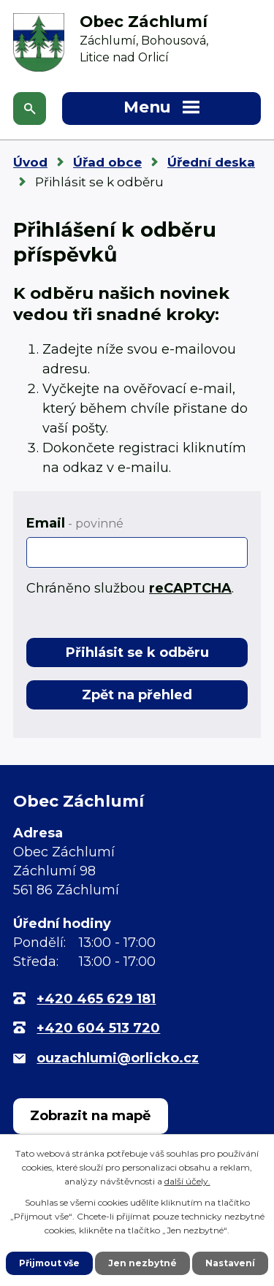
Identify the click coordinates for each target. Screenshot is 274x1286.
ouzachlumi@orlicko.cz (118, 1058)
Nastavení (230, 1263)
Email (74, 523)
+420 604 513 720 (98, 1028)
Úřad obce (107, 162)
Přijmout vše (49, 1263)
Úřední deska (211, 162)
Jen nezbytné (142, 1263)
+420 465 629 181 (96, 999)
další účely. (187, 1181)
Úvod (30, 162)
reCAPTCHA (190, 588)
